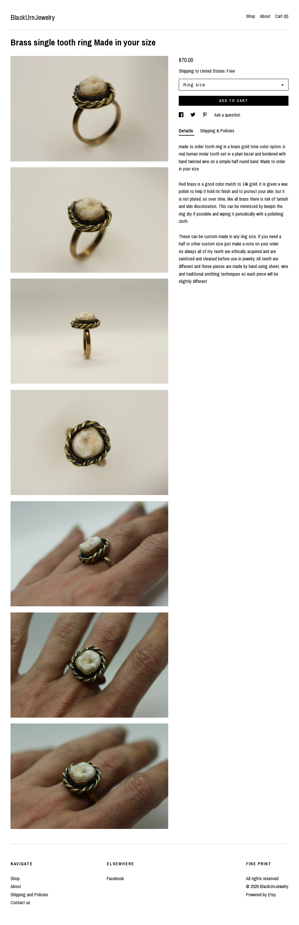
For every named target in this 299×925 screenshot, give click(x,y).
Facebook (115, 878)
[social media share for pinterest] (205, 115)
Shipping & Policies (217, 130)
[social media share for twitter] (193, 115)
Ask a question (227, 115)
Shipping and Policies (29, 894)
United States (212, 71)
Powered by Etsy (261, 894)
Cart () (281, 16)
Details (186, 130)
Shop (250, 16)
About (265, 16)
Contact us (20, 902)
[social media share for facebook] (182, 115)
